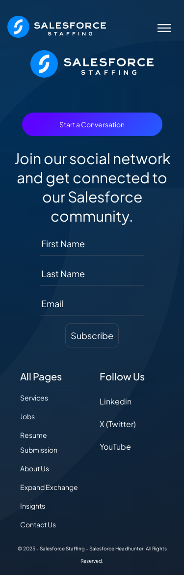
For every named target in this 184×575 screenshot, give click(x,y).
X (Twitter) (118, 424)
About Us (34, 468)
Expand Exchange (49, 487)
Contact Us (38, 524)
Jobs (27, 416)
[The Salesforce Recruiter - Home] (56, 26)
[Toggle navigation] (164, 26)
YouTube (115, 446)
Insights (32, 505)
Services (34, 397)
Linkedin (115, 401)
